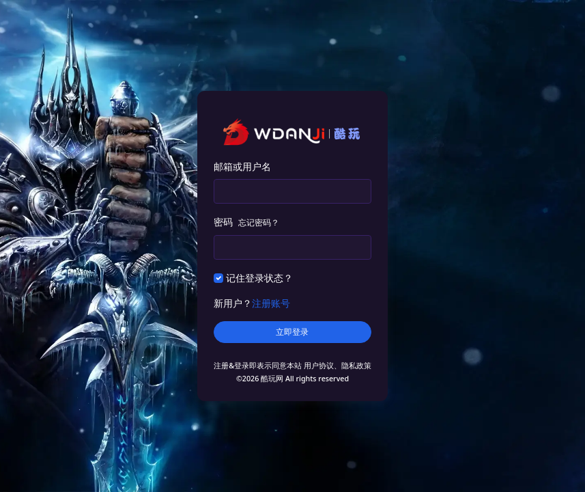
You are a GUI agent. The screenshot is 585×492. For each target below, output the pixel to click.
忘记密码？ (258, 222)
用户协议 (319, 365)
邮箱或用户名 (242, 166)
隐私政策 (356, 365)
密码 (246, 221)
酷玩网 (272, 378)
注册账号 (271, 303)
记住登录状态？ (259, 277)
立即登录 (292, 332)
